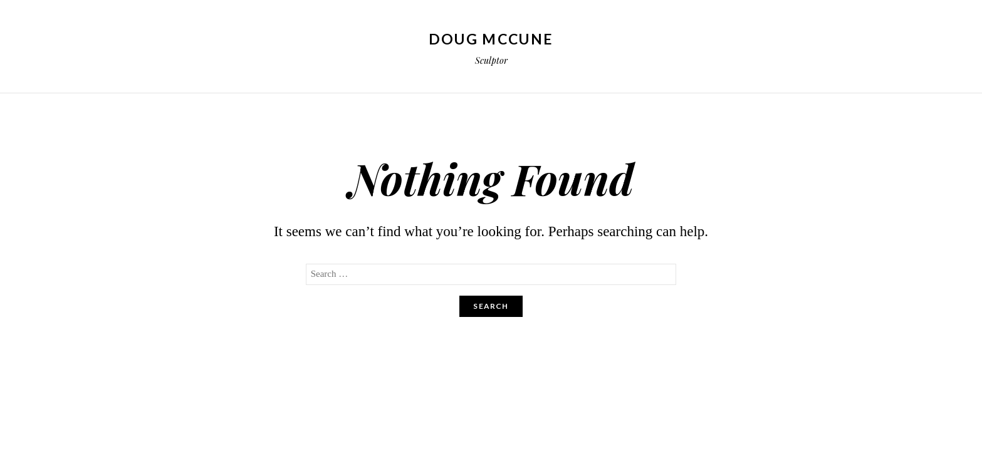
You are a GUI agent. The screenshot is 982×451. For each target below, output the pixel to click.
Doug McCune (491, 39)
